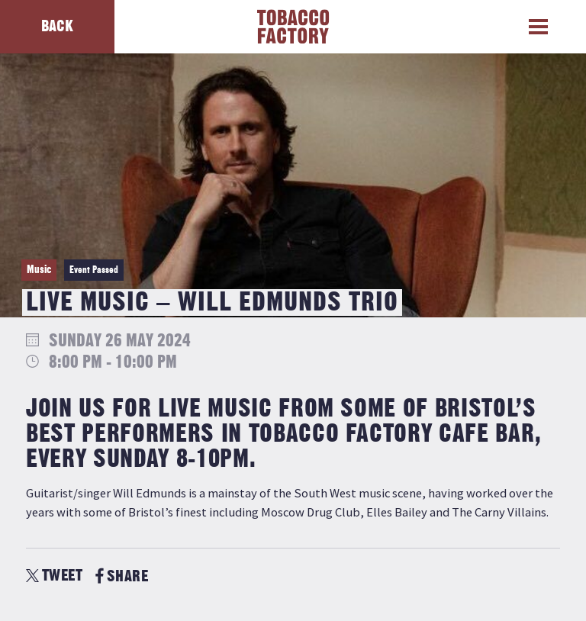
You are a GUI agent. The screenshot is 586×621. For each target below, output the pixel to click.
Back (57, 26)
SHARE (122, 576)
